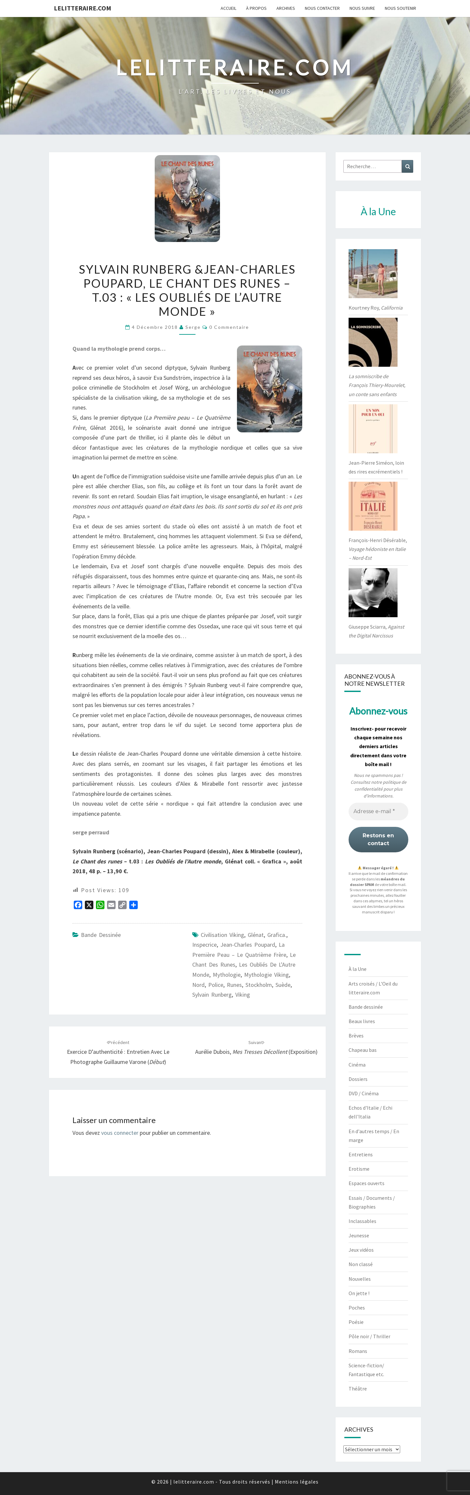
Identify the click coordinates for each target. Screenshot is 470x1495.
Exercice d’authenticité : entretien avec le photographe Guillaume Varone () (118, 1052)
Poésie (356, 1322)
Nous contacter (322, 8)
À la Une (358, 969)
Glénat (256, 935)
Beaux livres (362, 1021)
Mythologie (227, 974)
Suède (282, 985)
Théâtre (358, 1388)
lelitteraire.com (82, 8)
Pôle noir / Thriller (369, 1336)
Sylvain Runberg (212, 994)
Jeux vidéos (361, 1249)
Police (215, 985)
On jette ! (359, 1293)
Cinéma (357, 1064)
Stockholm (258, 985)
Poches (357, 1307)
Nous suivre (362, 8)
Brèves (356, 1035)
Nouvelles (360, 1279)
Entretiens (361, 1154)
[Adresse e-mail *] (378, 811)
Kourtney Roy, (375, 307)
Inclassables (362, 1221)
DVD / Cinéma (364, 1093)
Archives (285, 8)
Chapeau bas (363, 1050)
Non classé (361, 1264)
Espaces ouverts (366, 1183)
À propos (256, 8)
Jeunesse (359, 1235)
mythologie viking (266, 974)
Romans (358, 1351)
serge (193, 327)
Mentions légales (297, 1481)
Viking (242, 994)
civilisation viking (222, 935)
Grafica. (276, 935)
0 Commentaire (229, 327)
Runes (234, 985)
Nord (198, 985)
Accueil (228, 8)
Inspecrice (204, 944)
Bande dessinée (101, 935)
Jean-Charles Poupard (247, 944)
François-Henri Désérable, (378, 549)
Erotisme (359, 1168)
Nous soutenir (400, 8)
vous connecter (119, 1132)
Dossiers (358, 1079)
